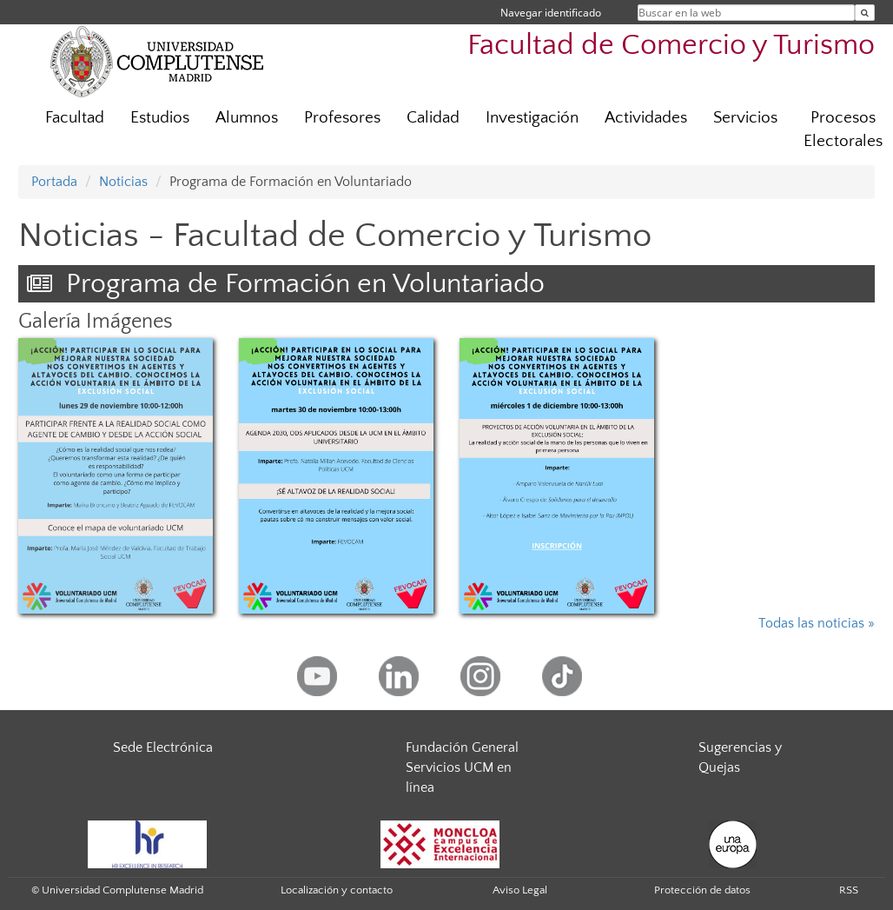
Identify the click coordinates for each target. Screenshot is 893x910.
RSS (848, 890)
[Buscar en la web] (865, 12)
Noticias (123, 181)
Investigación (532, 118)
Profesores (342, 118)
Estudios (159, 118)
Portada (54, 181)
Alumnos (246, 118)
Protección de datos (702, 890)
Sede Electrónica (163, 747)
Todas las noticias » (816, 623)
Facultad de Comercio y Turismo (671, 46)
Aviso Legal (520, 890)
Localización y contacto (337, 890)
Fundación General (462, 747)
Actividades (646, 118)
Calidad (433, 118)
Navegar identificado (550, 12)
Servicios (745, 118)
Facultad (74, 118)
